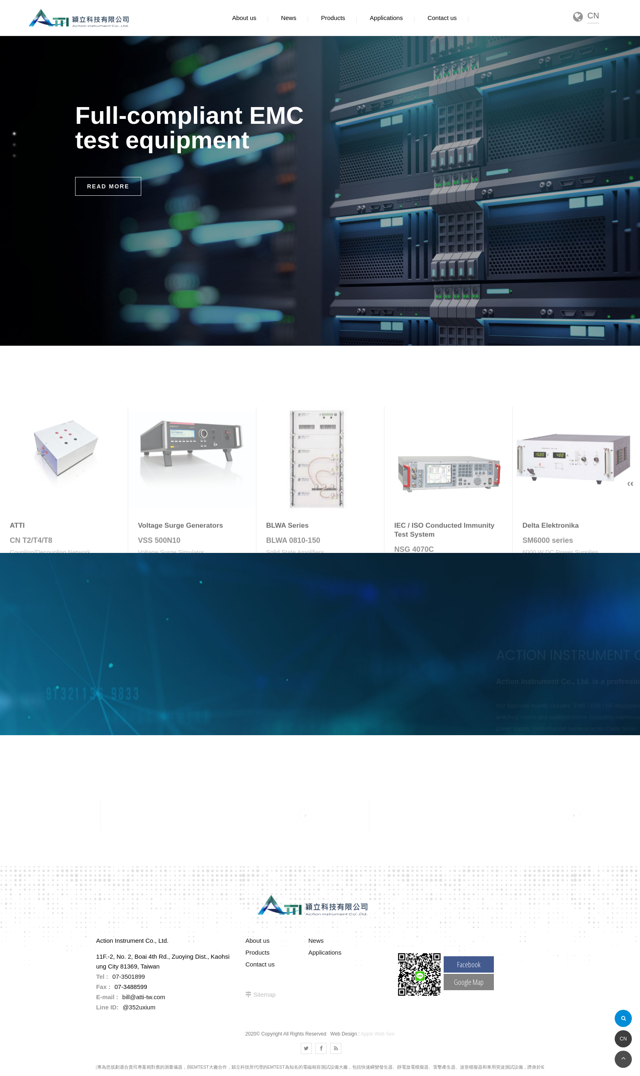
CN (623, 1039)
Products (257, 952)
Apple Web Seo (378, 1034)
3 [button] (14, 156)
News (316, 940)
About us (257, 940)
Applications (325, 952)
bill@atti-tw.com (143, 996)
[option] (320, 191)
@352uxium (138, 1007)
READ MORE (108, 186)
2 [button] (14, 145)
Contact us (260, 964)
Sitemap (264, 994)
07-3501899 (128, 976)
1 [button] (14, 134)
